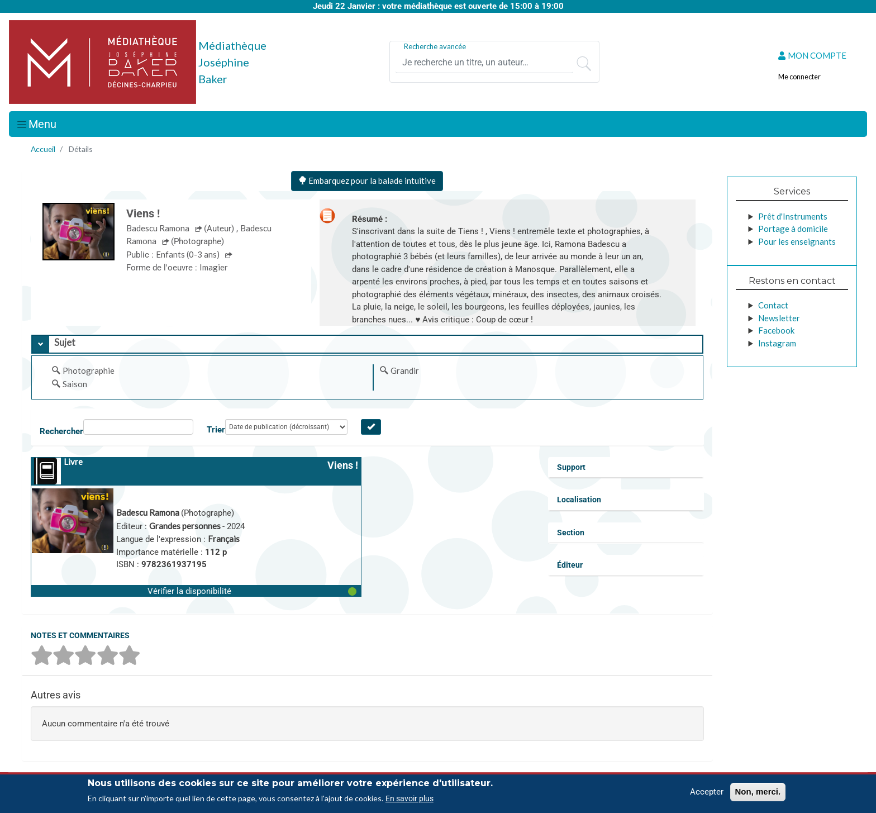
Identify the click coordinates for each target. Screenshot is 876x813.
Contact (773, 305)
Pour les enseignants (797, 241)
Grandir (405, 370)
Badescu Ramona (158, 228)
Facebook (776, 330)
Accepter (706, 792)
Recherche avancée (435, 46)
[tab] (367, 344)
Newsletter (779, 318)
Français (224, 539)
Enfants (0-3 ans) (188, 254)
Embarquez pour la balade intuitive (367, 180)
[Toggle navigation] (36, 124)
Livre (73, 462)
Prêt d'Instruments (792, 216)
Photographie (89, 370)
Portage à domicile (793, 229)
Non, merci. (758, 791)
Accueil (43, 149)
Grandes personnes (185, 526)
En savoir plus (409, 798)
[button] (196, 590)
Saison (75, 384)
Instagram (777, 343)
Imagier (213, 267)
